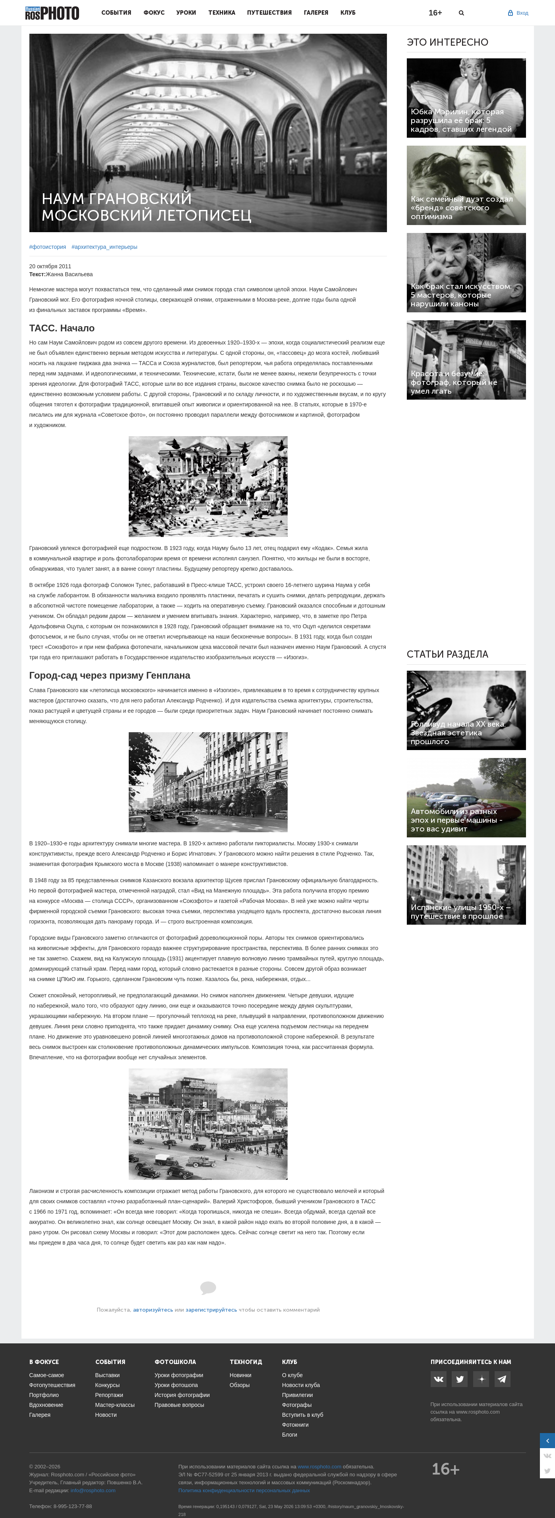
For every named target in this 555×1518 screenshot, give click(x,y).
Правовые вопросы (179, 1405)
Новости (106, 1415)
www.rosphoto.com (478, 1412)
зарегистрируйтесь (211, 1310)
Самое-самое (46, 1375)
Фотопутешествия (52, 1385)
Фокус (153, 13)
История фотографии (182, 1395)
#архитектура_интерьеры (104, 247)
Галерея (316, 13)
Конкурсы (107, 1385)
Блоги (289, 1434)
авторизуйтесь (153, 1310)
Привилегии (297, 1395)
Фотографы (296, 1405)
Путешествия (269, 13)
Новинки (240, 1375)
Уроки (186, 13)
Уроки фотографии (179, 1375)
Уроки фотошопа (176, 1385)
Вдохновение (46, 1405)
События (116, 13)
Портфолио (44, 1395)
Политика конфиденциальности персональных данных (244, 1490)
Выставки (107, 1375)
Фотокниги (295, 1425)
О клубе (292, 1375)
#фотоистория (47, 247)
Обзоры (240, 1385)
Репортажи (109, 1395)
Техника (221, 13)
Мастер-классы (115, 1405)
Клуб (348, 13)
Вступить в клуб (302, 1415)
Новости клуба (301, 1385)
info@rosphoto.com (93, 1490)
